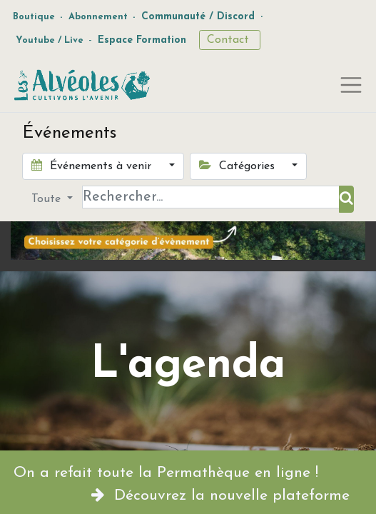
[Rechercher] (346, 199)
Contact (229, 40)
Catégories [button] (238, 165)
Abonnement (98, 16)
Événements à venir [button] (93, 165)
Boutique (34, 16)
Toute (47, 199)
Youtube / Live (49, 40)
